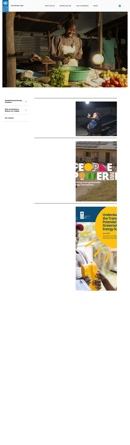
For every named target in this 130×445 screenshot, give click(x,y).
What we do (50, 6)
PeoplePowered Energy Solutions (13, 101)
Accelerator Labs (17, 6)
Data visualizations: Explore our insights (12, 110)
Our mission (9, 118)
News (95, 6)
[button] (26, 103)
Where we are (65, 6)
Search (124, 6)
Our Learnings (82, 6)
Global (119, 6)
